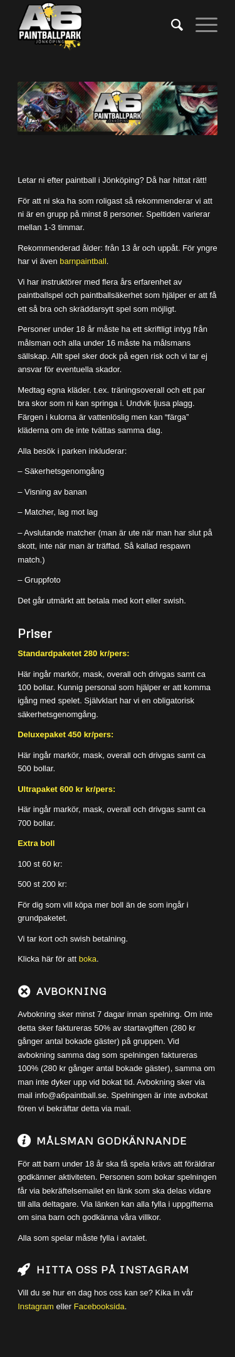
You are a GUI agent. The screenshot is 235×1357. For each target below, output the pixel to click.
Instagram (36, 1306)
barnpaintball (83, 261)
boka (88, 959)
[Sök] (171, 25)
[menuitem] (171, 25)
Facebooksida (99, 1306)
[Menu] (200, 25)
